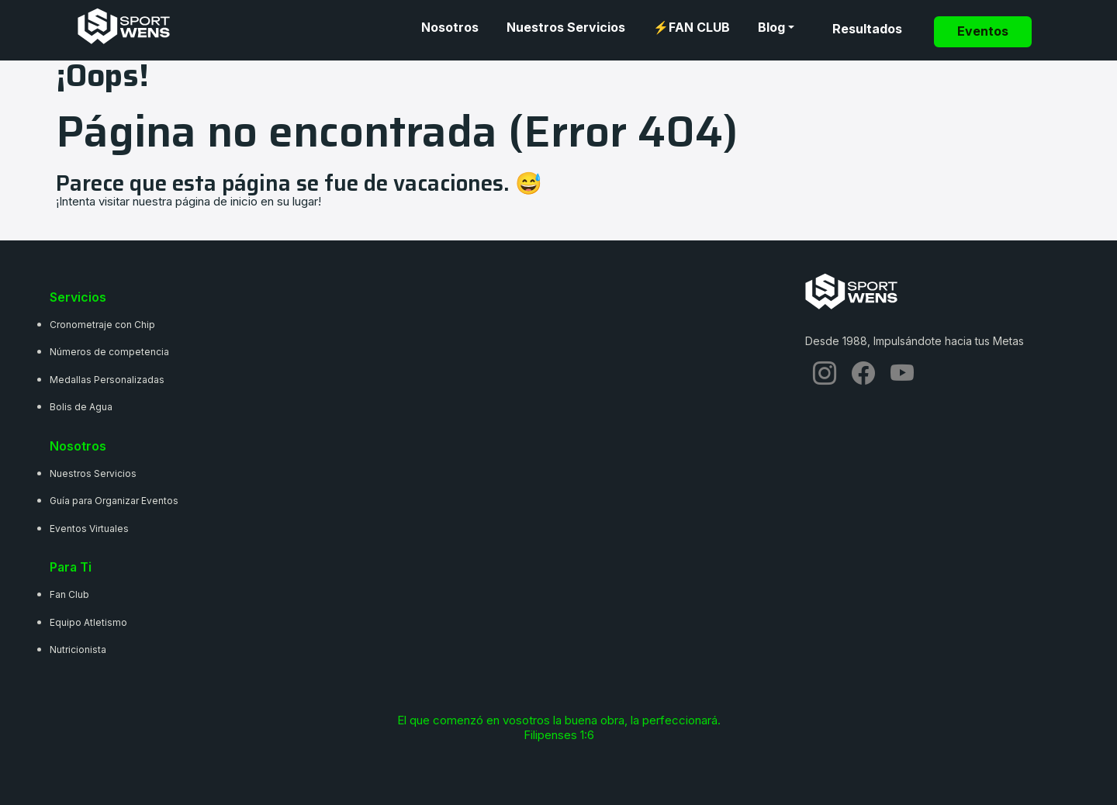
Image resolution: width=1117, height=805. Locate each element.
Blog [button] (771, 27)
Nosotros (450, 27)
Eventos (982, 31)
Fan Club (69, 594)
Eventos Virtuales (89, 528)
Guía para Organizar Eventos (114, 500)
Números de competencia (109, 352)
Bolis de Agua (81, 407)
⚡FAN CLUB (691, 27)
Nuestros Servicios (566, 27)
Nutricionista (78, 649)
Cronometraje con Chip (102, 324)
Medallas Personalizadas (107, 379)
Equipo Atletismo (88, 622)
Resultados (867, 29)
